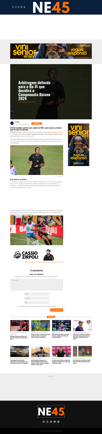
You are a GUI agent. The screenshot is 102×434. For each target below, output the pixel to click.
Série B (80, 332)
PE (40, 332)
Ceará (53, 332)
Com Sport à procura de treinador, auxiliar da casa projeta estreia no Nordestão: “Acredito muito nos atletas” (81, 336)
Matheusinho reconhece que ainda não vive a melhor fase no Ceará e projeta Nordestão (60, 335)
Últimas (30, 102)
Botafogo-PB (21, 332)
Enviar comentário (56, 310)
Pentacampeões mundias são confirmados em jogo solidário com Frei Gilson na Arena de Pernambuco (19, 361)
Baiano (20, 102)
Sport (43, 332)
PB (25, 332)
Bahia (25, 102)
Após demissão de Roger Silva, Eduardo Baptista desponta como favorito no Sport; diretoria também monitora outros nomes (40, 362)
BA (23, 102)
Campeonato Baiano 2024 (54, 132)
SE (10, 358)
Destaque (75, 332)
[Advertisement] (51, 25)
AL (12, 358)
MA (17, 358)
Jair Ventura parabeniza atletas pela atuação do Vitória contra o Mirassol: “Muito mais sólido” (61, 361)
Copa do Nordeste (13, 332)
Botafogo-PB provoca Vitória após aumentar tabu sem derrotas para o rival (19, 337)
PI (21, 358)
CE (55, 332)
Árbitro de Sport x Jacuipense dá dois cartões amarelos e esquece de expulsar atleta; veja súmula (40, 335)
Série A (53, 358)
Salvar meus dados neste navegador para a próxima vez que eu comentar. (37, 306)
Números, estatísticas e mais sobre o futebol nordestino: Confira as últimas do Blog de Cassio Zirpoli (44, 262)
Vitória (33, 102)
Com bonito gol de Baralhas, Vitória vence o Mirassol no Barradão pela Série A (82, 361)
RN (23, 358)
